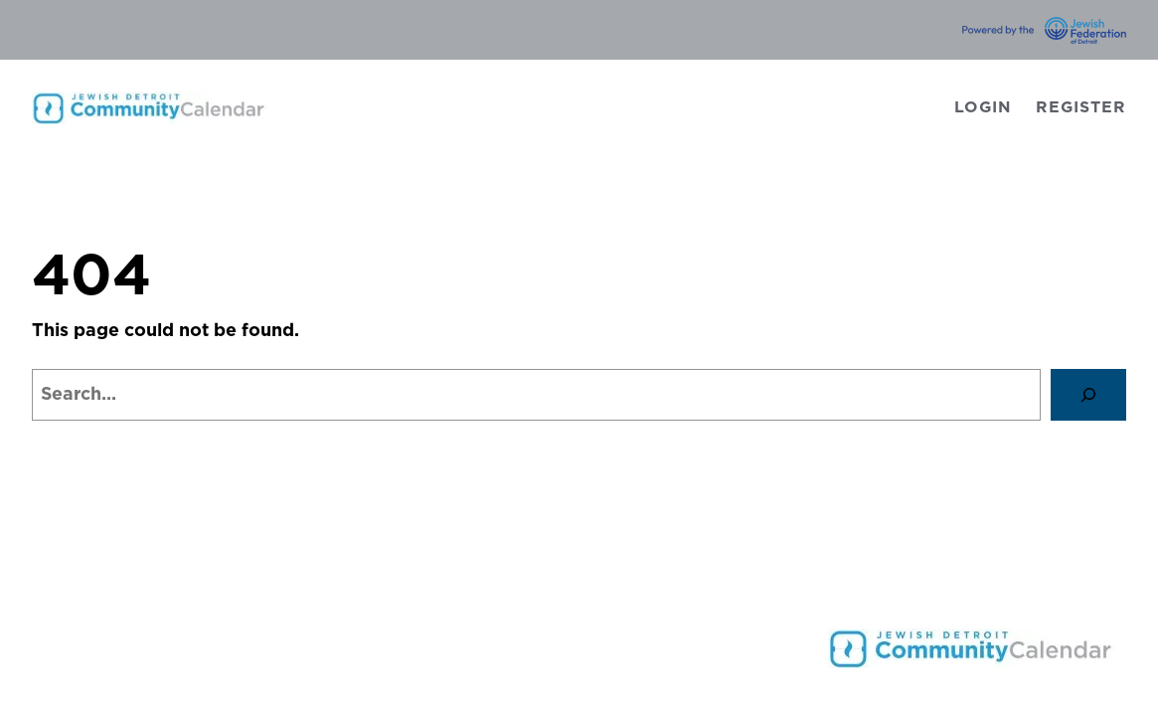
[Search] (1088, 395)
